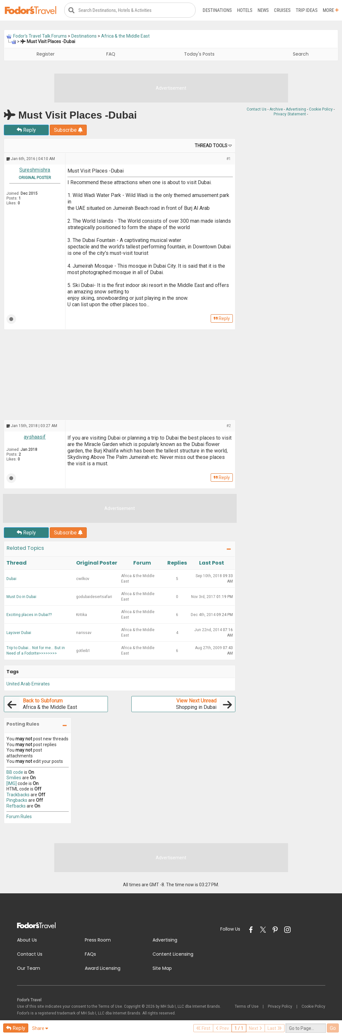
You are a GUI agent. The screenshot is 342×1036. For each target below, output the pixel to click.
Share (40, 1028)
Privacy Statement (290, 114)
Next (255, 1028)
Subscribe (68, 130)
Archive (276, 109)
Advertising (296, 109)
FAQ (110, 54)
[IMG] (11, 783)
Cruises (282, 10)
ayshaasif (35, 437)
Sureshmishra (34, 170)
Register (46, 54)
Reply (26, 130)
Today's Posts (199, 54)
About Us (27, 940)
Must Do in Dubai (21, 596)
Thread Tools (211, 145)
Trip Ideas (307, 10)
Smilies (13, 778)
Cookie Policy (321, 109)
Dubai (11, 578)
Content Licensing (173, 954)
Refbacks (16, 805)
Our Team (28, 968)
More (331, 10)
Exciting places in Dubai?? (29, 614)
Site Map (162, 968)
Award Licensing (102, 968)
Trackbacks (18, 794)
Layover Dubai (18, 632)
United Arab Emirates (28, 684)
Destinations (217, 10)
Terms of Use (247, 1006)
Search (301, 54)
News (263, 10)
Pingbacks (16, 800)
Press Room (98, 940)
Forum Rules (19, 816)
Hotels (244, 10)
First (203, 1028)
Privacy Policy (280, 1006)
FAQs (90, 954)
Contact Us (257, 109)
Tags (12, 671)
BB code (14, 772)
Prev (222, 1028)
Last (274, 1028)
